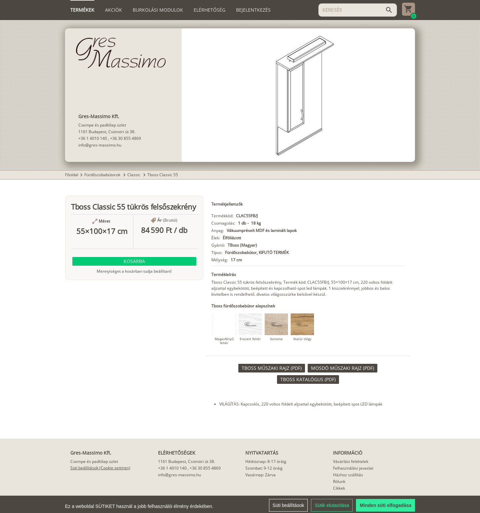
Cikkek (339, 488)
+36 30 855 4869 (125, 138)
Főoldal (71, 175)
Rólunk (339, 481)
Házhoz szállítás (348, 475)
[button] (134, 261)
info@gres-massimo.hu (99, 145)
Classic (134, 175)
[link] (271, 368)
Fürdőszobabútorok (102, 175)
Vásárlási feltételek (350, 461)
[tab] (82, 10)
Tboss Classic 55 (162, 175)
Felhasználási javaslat (353, 468)
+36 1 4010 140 (92, 138)
